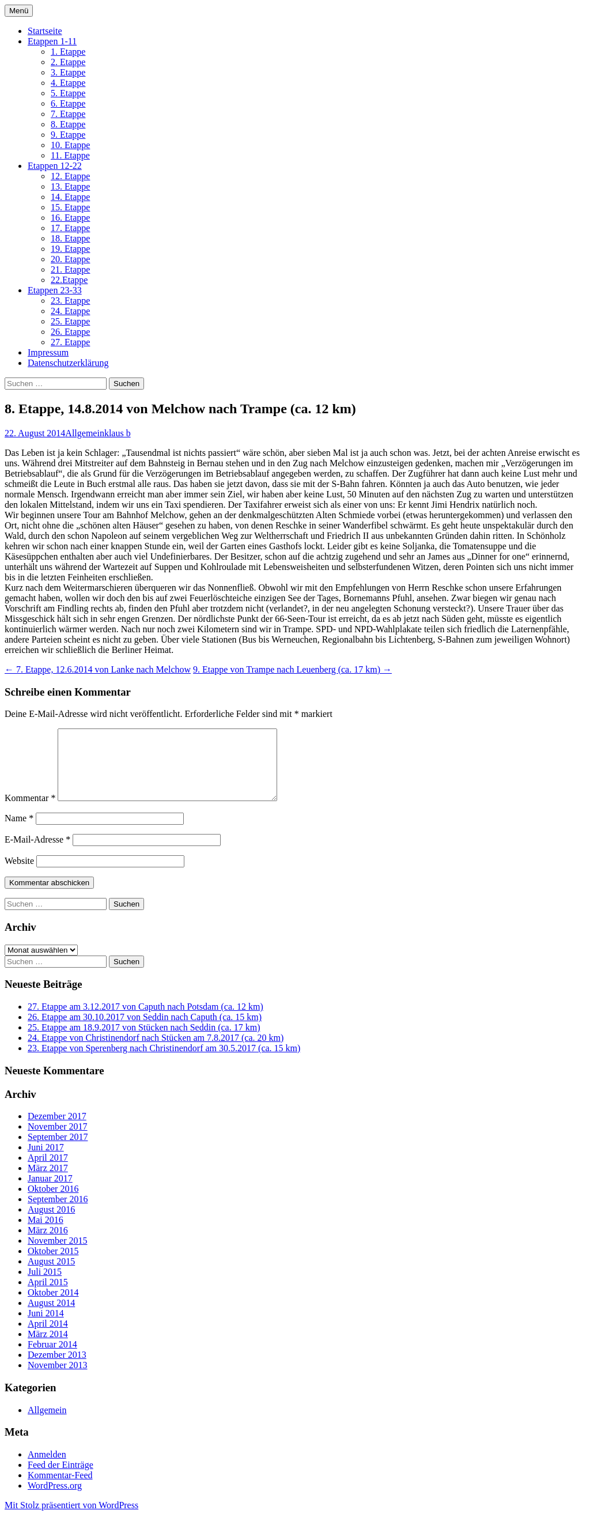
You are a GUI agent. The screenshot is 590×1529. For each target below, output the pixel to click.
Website (19, 874)
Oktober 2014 (53, 1306)
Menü (18, 10)
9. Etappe (68, 134)
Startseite (45, 31)
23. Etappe (70, 300)
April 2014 (48, 1337)
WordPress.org (55, 1499)
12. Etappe (70, 176)
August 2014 (51, 1317)
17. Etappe (70, 228)
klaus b (117, 433)
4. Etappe (68, 83)
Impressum (48, 352)
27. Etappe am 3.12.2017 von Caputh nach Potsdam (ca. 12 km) (145, 1020)
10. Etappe (70, 145)
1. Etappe (68, 51)
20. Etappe (70, 259)
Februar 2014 (52, 1358)
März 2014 (48, 1348)
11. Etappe (70, 155)
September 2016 (58, 1213)
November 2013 (58, 1379)
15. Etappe (70, 207)
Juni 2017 (46, 1161)
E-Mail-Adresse (37, 853)
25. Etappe (70, 321)
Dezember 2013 (57, 1368)
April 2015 (48, 1296)
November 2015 (58, 1254)
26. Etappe (70, 332)
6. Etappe (68, 103)
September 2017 (58, 1151)
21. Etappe (70, 269)
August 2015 (51, 1275)
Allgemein (84, 433)
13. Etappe (70, 186)
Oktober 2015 (53, 1265)
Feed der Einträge (60, 1478)
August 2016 (51, 1223)
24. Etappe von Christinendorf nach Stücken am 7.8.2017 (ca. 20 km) (155, 1051)
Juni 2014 (46, 1327)
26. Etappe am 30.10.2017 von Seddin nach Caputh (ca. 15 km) (145, 1031)
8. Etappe (68, 124)
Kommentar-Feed (60, 1489)
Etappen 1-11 (52, 41)
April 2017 (48, 1171)
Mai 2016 (45, 1234)
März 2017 (48, 1182)
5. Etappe (68, 93)
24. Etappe (70, 311)
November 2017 (58, 1140)
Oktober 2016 (53, 1202)
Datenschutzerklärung (68, 363)
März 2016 (48, 1244)
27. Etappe (70, 342)
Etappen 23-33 (55, 290)
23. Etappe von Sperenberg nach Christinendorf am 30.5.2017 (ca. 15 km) (164, 1062)
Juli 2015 (45, 1285)
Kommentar (30, 812)
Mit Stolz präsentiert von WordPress (71, 1519)
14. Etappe (70, 197)
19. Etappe (70, 249)
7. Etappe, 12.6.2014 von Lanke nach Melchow (98, 669)
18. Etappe (70, 238)
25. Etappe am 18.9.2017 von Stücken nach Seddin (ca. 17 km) (144, 1041)
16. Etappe (70, 217)
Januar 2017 (50, 1192)
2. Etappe (68, 62)
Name (19, 832)
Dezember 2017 (57, 1130)
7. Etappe (68, 114)
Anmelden (47, 1468)
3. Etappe (68, 72)
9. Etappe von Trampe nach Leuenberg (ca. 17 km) (292, 669)
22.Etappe (69, 280)
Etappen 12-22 (55, 166)
